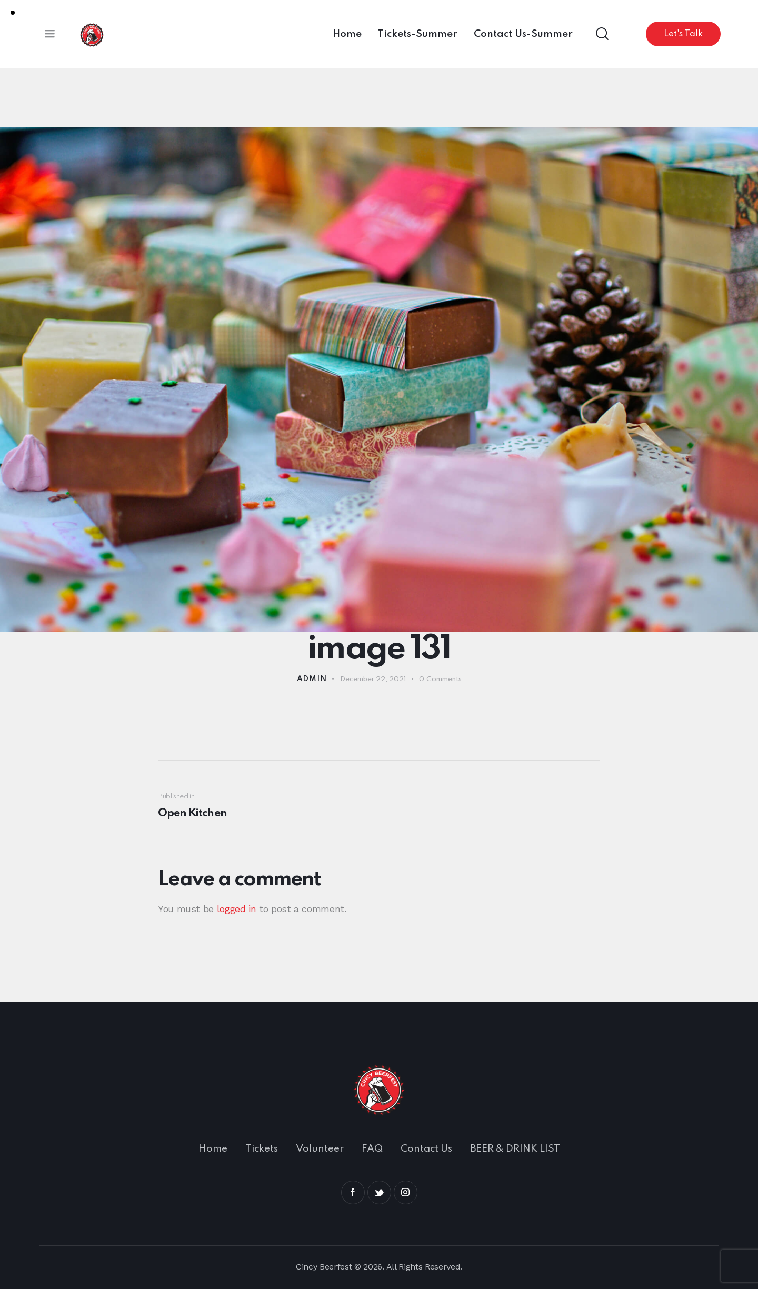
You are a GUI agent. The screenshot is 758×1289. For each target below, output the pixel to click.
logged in (236, 908)
